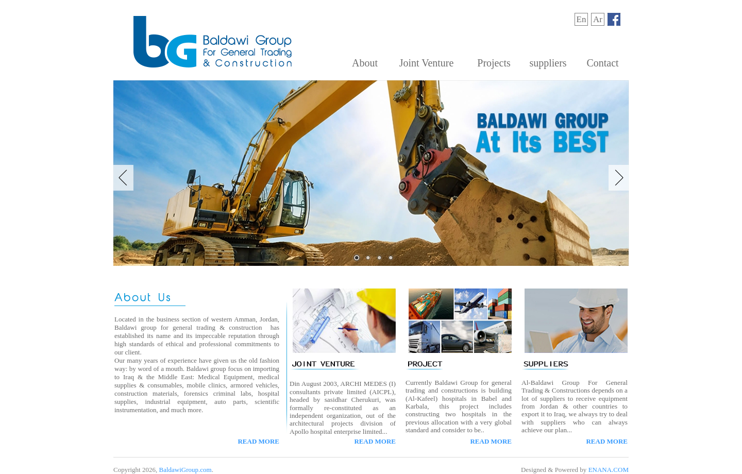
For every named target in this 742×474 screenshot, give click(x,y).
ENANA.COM (608, 469)
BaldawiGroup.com (185, 469)
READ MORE (258, 441)
